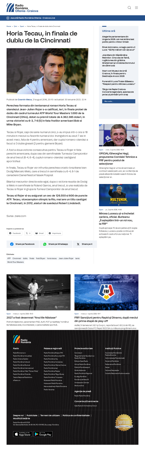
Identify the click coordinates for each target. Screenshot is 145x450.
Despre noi (18, 415)
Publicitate (32, 415)
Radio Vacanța (49, 389)
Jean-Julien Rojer (66, 258)
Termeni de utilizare (50, 415)
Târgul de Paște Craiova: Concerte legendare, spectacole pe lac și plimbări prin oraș (118, 92)
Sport (22, 26)
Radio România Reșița (52, 371)
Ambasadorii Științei (81, 382)
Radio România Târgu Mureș (54, 374)
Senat (107, 367)
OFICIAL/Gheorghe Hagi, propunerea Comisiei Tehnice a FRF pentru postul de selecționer (118, 151)
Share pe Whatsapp (58, 244)
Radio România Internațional (23, 368)
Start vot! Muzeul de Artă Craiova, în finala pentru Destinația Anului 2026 (118, 73)
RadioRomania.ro (19, 353)
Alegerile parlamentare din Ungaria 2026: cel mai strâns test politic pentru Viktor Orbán (118, 39)
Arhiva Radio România (82, 364)
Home (9, 26)
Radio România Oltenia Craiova (55, 365)
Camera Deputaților (112, 370)
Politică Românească (82, 367)
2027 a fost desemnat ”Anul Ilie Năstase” (39, 300)
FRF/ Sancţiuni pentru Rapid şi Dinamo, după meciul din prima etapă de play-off (106, 302)
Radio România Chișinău (22, 374)
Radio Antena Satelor (20, 359)
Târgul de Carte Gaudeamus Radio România (84, 357)
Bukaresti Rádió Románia (53, 380)
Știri (15, 26)
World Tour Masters (15, 262)
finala (32, 258)
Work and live (79, 385)
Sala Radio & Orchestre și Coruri (85, 406)
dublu (25, 258)
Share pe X (87, 244)
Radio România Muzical (21, 365)
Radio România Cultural (21, 362)
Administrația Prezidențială (115, 358)
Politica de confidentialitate (76, 415)
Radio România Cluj (51, 359)
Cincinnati (17, 258)
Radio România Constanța (53, 362)
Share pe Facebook (25, 244)
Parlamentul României (113, 364)
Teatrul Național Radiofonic (22, 377)
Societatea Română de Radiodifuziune (113, 354)
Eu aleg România (80, 376)
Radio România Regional (83, 373)
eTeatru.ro (16, 380)
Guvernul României (112, 361)
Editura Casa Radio (81, 361)
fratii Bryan (40, 258)
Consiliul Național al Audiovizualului (117, 373)
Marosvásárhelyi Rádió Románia (55, 386)
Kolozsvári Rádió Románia (53, 383)
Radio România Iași (51, 368)
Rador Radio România (82, 396)
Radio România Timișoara (53, 377)
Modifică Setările (21, 418)
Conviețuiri (78, 353)
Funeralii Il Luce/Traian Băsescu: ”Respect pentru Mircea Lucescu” (118, 83)
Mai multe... (109, 101)
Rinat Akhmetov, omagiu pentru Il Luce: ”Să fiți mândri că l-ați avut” (118, 49)
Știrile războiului (80, 370)
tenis (77, 258)
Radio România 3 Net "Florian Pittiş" (25, 371)
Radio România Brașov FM (53, 353)
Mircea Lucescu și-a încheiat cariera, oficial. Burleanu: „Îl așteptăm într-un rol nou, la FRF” (118, 211)
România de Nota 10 (81, 379)
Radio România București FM (54, 356)
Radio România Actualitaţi (22, 356)
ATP (9, 258)
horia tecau (52, 258)
